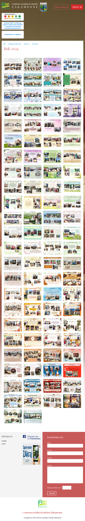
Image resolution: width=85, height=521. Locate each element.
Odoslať (52, 493)
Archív (4, 444)
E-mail (49, 450)
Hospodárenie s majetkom (12, 34)
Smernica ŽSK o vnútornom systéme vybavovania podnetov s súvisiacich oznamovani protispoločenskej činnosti (13, 25)
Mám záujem (61, 7)
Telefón (49, 458)
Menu (77, 7)
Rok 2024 (35, 43)
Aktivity (26, 43)
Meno (49, 443)
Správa (49, 465)
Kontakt (4, 441)
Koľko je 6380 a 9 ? (54, 488)
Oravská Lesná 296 (14, 43)
